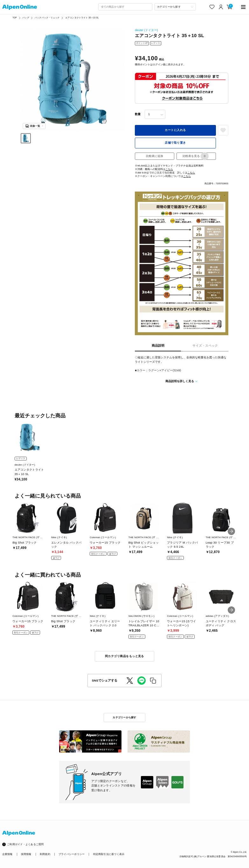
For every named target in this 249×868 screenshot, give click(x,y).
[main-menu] (243, 6)
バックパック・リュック (47, 17)
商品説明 (158, 345)
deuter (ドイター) (146, 30)
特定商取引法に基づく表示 (109, 854)
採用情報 (26, 854)
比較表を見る (196, 156)
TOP (14, 17)
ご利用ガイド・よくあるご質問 (25, 844)
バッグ (25, 17)
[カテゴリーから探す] (175, 6)
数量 (138, 114)
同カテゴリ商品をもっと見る (124, 656)
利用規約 (45, 854)
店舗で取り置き (175, 142)
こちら (169, 169)
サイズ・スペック (205, 345)
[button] (231, 531)
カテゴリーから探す (124, 717)
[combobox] (125, 6)
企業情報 (7, 854)
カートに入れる (175, 130)
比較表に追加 (154, 156)
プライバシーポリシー (72, 854)
